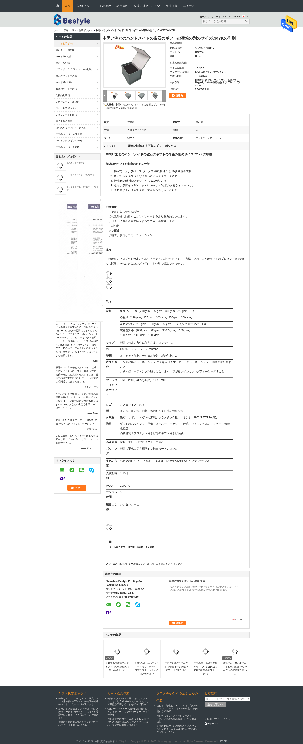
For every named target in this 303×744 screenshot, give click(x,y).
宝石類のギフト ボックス (169, 563)
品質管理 (122, 5)
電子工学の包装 (64, 121)
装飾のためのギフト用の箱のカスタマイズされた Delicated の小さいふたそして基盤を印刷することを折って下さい (128, 701)
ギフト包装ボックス (82, 30)
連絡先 (179, 95)
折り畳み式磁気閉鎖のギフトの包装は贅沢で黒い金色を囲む (117, 667)
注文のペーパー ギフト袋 (69, 134)
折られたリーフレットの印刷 (71, 127)
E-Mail (208, 718)
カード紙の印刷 (64, 82)
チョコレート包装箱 (66, 114)
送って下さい (215, 704)
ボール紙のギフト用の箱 (122, 547)
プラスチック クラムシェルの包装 (74, 69)
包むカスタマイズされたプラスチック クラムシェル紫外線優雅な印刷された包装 (177, 718)
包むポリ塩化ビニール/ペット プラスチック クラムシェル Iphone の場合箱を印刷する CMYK (178, 708)
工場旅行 (105, 5)
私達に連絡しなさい (147, 5)
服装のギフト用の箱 (66, 89)
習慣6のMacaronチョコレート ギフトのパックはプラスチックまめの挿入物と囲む (146, 668)
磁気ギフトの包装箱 (75, 163)
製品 (68, 5)
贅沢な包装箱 (120, 563)
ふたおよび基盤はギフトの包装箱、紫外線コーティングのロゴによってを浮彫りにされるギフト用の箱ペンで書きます (78, 713)
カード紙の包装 (64, 56)
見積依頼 (171, 5)
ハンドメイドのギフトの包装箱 (80, 175)
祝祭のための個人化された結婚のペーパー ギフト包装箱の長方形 (78, 723)
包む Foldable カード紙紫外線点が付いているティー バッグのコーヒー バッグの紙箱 (128, 711)
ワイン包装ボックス (66, 108)
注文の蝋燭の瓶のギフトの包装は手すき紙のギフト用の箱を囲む (176, 667)
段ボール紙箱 (63, 63)
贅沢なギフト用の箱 (66, 76)
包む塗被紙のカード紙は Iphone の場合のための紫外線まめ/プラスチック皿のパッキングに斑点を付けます (128, 722)
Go (246, 21)
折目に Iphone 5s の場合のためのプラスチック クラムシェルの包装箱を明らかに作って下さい (177, 729)
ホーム (57, 30)
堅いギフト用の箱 (65, 50)
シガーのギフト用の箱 (67, 101)
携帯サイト (212, 723)
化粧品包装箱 (63, 95)
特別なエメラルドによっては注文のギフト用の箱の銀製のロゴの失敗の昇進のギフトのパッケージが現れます (78, 701)
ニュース (189, 5)
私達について (85, 5)
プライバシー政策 (83, 741)
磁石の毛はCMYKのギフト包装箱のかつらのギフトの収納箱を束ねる (235, 668)
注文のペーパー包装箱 (67, 147)
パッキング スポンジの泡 (69, 140)
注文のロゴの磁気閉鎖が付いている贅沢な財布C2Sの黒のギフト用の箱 (205, 668)
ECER (223, 741)
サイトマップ (222, 718)
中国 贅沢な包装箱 (104, 741)
